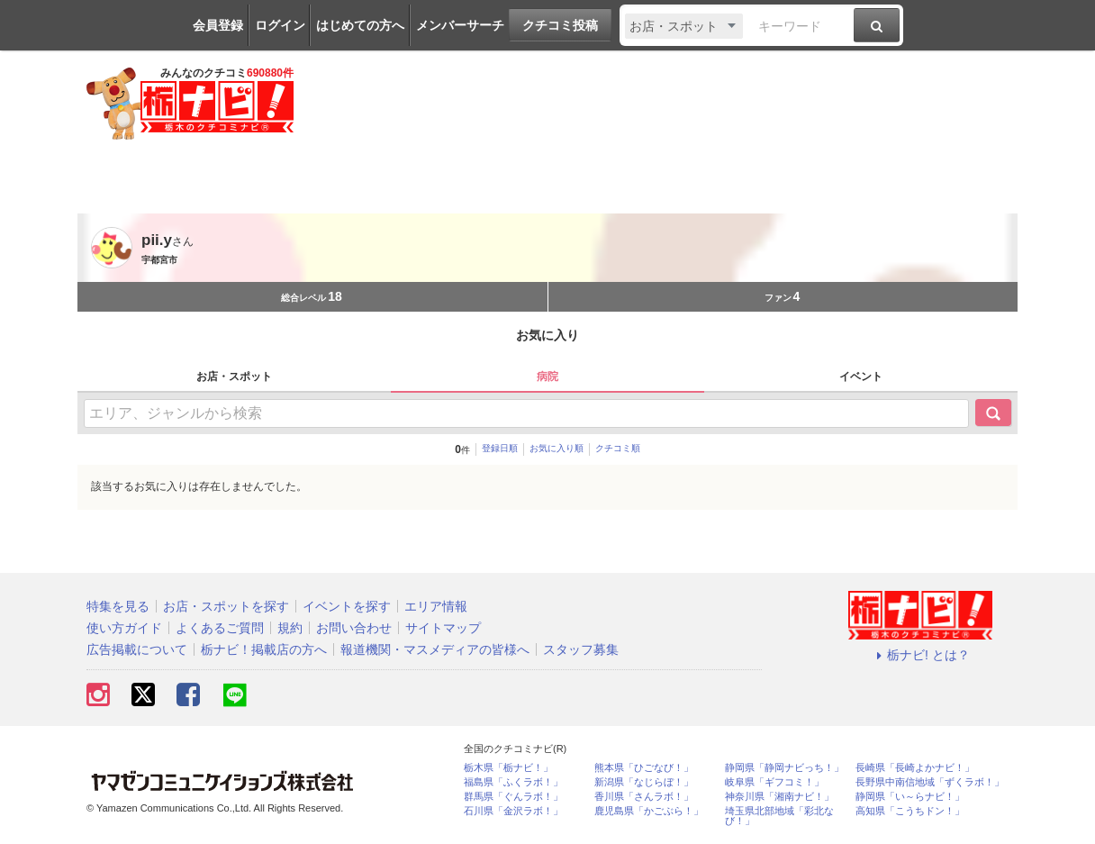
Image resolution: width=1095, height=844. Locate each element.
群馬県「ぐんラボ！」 (513, 797)
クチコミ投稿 (560, 25)
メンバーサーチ (460, 25)
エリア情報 (435, 606)
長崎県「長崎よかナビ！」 (914, 768)
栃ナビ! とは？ (920, 655)
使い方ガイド (124, 628)
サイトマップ (443, 628)
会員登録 (218, 25)
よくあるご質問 (220, 628)
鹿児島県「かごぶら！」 (648, 811)
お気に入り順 (556, 448)
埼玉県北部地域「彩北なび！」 (779, 816)
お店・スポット (234, 376)
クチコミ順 (617, 448)
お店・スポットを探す (226, 606)
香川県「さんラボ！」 (643, 797)
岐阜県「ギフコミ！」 (774, 782)
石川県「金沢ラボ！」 (513, 811)
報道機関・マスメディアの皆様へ (434, 649)
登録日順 (500, 448)
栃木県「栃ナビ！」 (508, 768)
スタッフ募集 (581, 649)
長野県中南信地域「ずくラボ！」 (929, 782)
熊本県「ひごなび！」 (643, 768)
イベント (860, 376)
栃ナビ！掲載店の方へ (264, 649)
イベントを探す (347, 606)
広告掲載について (136, 649)
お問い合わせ (354, 628)
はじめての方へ (360, 25)
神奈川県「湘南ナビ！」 (779, 797)
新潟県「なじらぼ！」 (643, 782)
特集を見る (117, 606)
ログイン (280, 25)
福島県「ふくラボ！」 (513, 782)
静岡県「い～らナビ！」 (909, 797)
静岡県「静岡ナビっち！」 (784, 768)
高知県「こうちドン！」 (909, 811)
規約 (290, 628)
